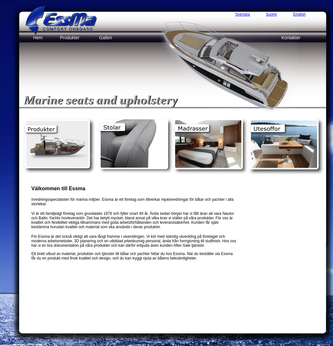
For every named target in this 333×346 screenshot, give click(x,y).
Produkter (70, 37)
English (299, 14)
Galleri (105, 37)
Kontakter (291, 37)
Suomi (271, 14)
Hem (38, 37)
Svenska (242, 14)
